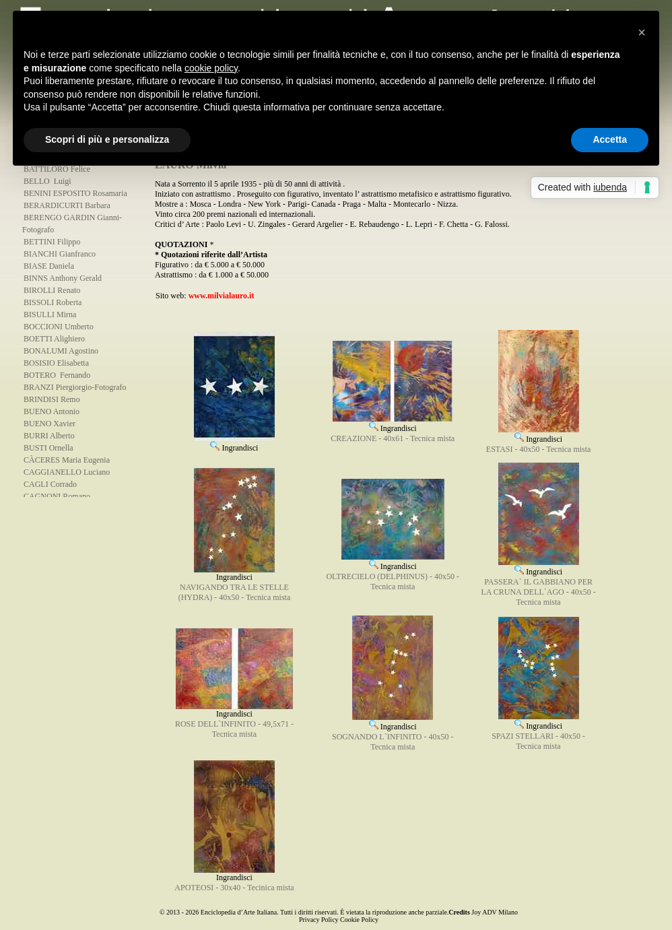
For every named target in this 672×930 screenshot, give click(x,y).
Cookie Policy (359, 919)
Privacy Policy (319, 919)
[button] (641, 32)
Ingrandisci (234, 443)
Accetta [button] (610, 139)
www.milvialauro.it (222, 295)
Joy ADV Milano (494, 912)
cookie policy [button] (211, 68)
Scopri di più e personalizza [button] (107, 139)
